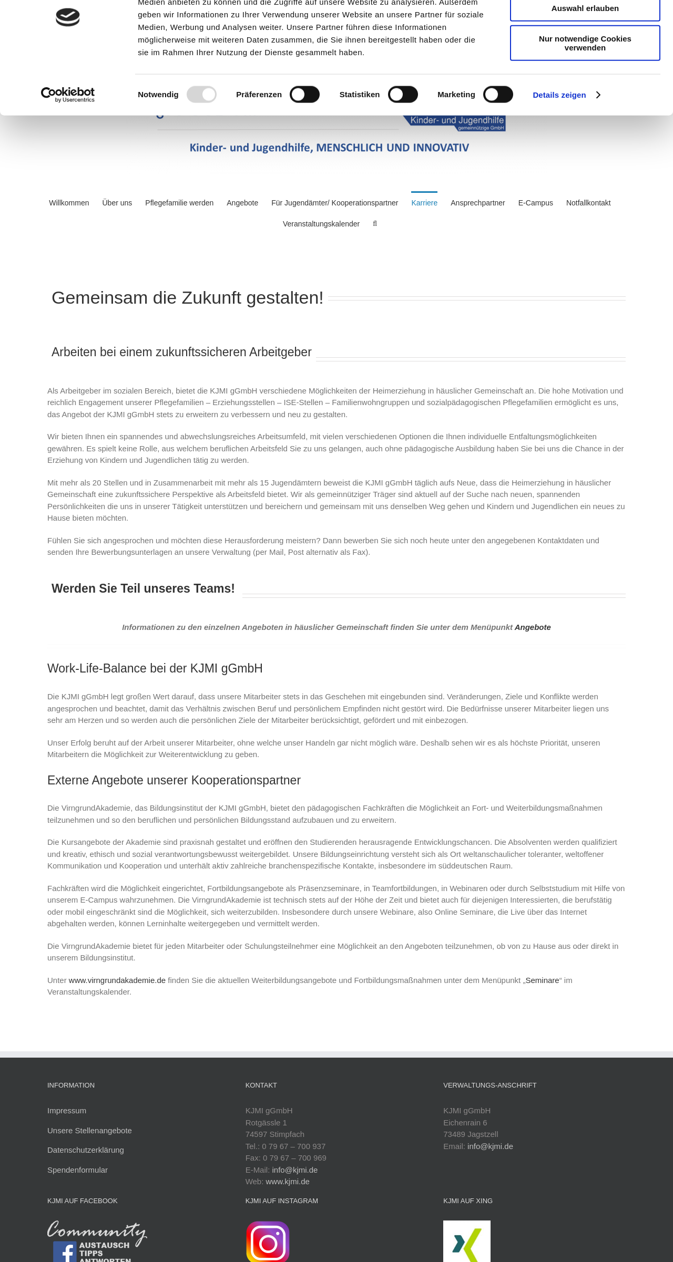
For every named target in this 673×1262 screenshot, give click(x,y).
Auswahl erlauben (585, 57)
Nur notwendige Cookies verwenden (585, 92)
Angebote (533, 627)
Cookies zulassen (585, 26)
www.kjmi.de (288, 1181)
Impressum (66, 1110)
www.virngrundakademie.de (117, 980)
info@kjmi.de (295, 1169)
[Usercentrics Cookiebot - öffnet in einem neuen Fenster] (68, 144)
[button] (375, 222)
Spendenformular (77, 1169)
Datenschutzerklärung (85, 1149)
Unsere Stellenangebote (89, 1130)
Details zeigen (559, 143)
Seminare (542, 980)
